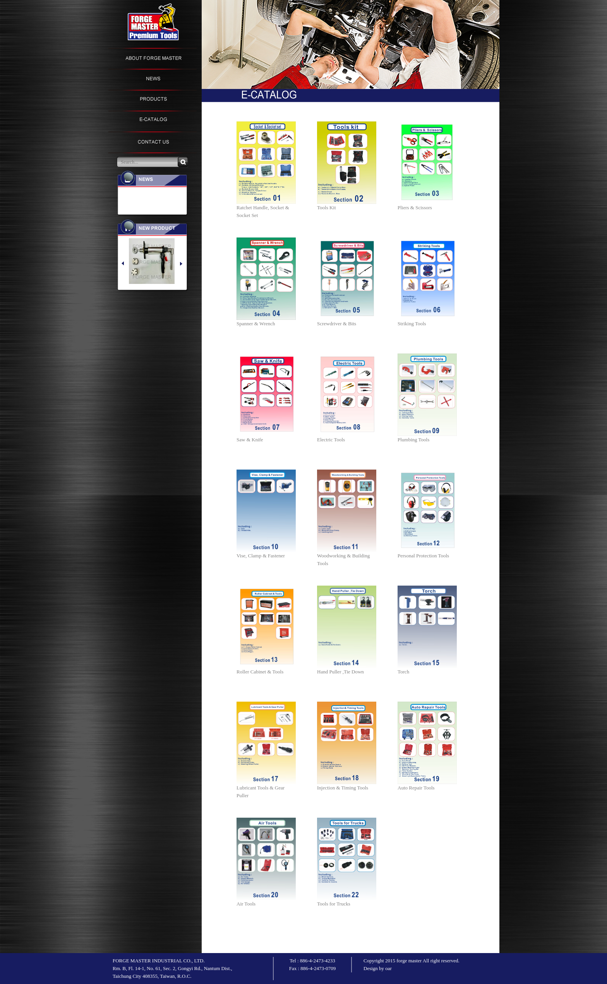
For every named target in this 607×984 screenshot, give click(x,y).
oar (388, 968)
